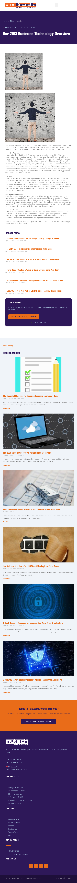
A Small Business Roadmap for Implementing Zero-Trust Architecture (34, 280)
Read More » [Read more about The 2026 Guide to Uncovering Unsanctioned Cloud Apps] (7, 465)
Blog (12, 21)
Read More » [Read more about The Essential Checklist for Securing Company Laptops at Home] (7, 408)
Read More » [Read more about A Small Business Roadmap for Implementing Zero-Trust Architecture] (7, 635)
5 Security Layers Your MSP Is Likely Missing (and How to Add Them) (33, 290)
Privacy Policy (59, 878)
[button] (56, 5)
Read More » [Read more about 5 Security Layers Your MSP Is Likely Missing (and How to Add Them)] (7, 692)
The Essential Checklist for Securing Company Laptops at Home (32, 238)
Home (5, 21)
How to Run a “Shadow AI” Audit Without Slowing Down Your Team (32, 269)
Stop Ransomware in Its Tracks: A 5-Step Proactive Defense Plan (32, 259)
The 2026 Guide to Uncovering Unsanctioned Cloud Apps (28, 248)
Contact (68, 878)
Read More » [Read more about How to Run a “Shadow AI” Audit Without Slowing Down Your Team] (7, 578)
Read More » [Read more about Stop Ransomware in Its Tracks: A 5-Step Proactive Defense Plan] (7, 522)
